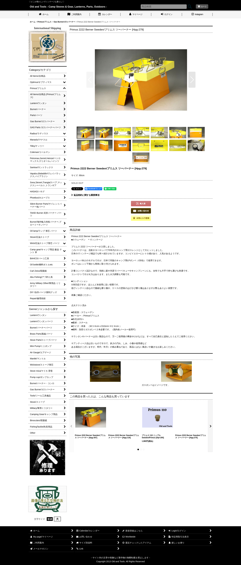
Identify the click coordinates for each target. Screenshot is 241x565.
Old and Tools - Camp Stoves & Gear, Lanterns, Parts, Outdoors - (68, 6)
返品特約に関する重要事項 (85, 195)
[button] (90, 80)
